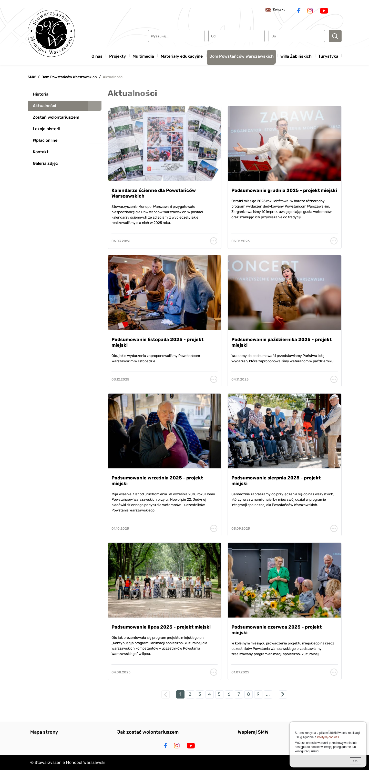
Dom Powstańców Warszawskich (241, 54)
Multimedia (143, 54)
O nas (96, 54)
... (268, 694)
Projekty (117, 54)
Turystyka (328, 54)
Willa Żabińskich (296, 54)
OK (355, 761)
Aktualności (113, 77)
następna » (283, 694)
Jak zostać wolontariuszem (148, 732)
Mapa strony (44, 732)
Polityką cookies (328, 737)
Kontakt (275, 10)
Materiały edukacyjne (182, 54)
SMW (32, 77)
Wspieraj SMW (253, 732)
